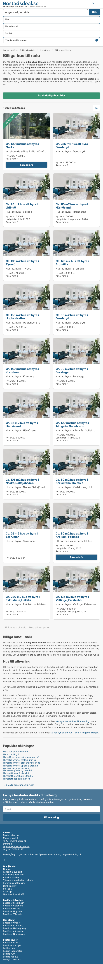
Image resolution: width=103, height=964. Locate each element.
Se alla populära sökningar (20, 785)
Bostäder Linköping (13, 925)
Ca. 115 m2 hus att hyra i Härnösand (72, 205)
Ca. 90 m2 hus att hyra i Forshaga (72, 370)
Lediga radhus (10, 956)
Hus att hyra (45, 50)
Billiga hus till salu (63, 50)
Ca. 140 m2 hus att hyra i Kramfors (22, 370)
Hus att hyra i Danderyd (70, 151)
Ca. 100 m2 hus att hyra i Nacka (22, 145)
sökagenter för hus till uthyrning (72, 721)
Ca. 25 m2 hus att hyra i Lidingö (22, 205)
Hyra (8, 156)
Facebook (5, 860)
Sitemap (7, 891)
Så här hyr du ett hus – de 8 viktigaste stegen (74, 732)
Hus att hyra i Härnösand (71, 211)
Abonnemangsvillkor (13, 874)
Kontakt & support (12, 871)
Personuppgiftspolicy (14, 883)
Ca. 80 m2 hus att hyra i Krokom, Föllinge (72, 535)
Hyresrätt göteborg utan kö (17, 770)
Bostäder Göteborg (13, 905)
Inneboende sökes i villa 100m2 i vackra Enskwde (36, 151)
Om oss (7, 869)
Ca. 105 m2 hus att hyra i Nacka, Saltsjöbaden (22, 481)
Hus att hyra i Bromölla (70, 268)
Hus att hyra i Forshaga (70, 376)
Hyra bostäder (29, 50)
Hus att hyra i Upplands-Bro (23, 322)
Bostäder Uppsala (12, 911)
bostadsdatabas (39, 6)
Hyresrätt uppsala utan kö (16, 778)
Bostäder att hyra (12, 945)
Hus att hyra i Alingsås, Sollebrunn (77, 430)
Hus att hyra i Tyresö (18, 268)
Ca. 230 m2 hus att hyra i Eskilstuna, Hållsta (23, 598)
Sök (94, 12)
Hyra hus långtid (11, 754)
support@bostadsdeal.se (16, 846)
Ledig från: (11, 219)
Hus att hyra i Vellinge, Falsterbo (76, 604)
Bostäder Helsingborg (14, 928)
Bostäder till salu (11, 942)
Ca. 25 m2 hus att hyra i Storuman (22, 535)
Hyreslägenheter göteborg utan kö (21, 757)
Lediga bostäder (10, 50)
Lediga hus (9, 948)
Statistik (7, 888)
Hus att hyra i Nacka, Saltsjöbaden (27, 487)
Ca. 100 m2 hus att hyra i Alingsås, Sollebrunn (72, 424)
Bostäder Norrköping (14, 934)
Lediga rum (9, 953)
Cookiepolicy (9, 886)
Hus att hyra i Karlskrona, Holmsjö (77, 487)
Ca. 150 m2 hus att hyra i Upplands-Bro (22, 316)
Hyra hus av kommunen (15, 751)
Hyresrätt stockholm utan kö (18, 776)
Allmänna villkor (11, 877)
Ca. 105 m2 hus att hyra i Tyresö (22, 262)
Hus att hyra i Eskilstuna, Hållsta (26, 604)
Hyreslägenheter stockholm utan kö (21, 762)
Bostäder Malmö (11, 908)
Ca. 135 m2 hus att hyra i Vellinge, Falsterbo (72, 598)
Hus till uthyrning (39, 627)
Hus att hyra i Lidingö (19, 211)
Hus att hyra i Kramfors (20, 376)
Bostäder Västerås (12, 914)
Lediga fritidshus (12, 959)
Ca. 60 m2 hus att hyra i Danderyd (72, 316)
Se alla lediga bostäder (51, 95)
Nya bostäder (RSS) (13, 894)
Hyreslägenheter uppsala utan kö (20, 765)
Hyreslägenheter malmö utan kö (19, 760)
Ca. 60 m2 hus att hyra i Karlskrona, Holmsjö (72, 481)
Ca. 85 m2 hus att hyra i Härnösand (22, 424)
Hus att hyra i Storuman (20, 541)
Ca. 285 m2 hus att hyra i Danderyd (72, 145)
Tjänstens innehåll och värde (18, 880)
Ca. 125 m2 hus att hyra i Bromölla (72, 262)
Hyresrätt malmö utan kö (16, 773)
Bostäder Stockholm (13, 902)
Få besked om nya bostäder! (92, 3)
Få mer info (26, 164)
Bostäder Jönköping (13, 931)
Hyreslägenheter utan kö (16, 768)
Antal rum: (11, 158)
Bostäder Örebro (12, 922)
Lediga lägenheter (12, 951)
